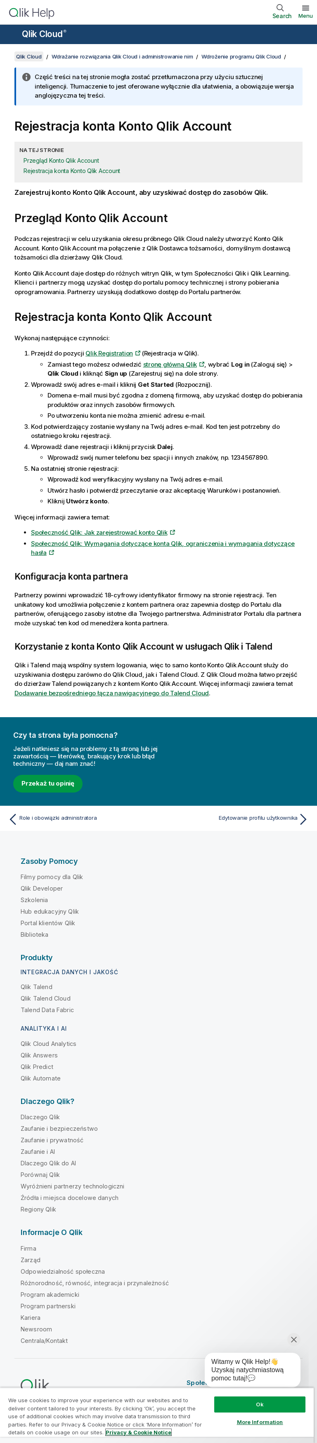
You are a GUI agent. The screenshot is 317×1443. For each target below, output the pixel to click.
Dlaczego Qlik (40, 1116)
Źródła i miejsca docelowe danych (69, 1197)
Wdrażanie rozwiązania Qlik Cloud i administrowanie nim (122, 56)
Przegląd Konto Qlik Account (61, 160)
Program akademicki (50, 1294)
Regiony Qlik (38, 1209)
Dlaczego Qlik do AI (48, 1163)
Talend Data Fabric (47, 1009)
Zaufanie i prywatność (52, 1140)
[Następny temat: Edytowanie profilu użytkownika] (236, 819)
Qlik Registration (109, 353)
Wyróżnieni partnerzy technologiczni (73, 1186)
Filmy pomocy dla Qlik (52, 876)
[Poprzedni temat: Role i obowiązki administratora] (81, 819)
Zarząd (30, 1259)
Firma (28, 1248)
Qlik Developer (42, 888)
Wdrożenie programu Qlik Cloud (241, 56)
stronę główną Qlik (170, 364)
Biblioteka (35, 934)
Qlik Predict (37, 1066)
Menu (305, 15)
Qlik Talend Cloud (46, 998)
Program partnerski (48, 1306)
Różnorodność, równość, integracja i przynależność (95, 1282)
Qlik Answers (39, 1055)
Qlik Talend (36, 986)
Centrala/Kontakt (44, 1340)
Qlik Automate (41, 1078)
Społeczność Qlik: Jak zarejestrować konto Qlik (99, 532)
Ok (259, 1404)
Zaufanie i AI (38, 1151)
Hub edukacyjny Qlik (50, 911)
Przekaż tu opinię (47, 783)
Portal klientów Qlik (48, 922)
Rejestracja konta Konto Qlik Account (72, 170)
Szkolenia (34, 899)
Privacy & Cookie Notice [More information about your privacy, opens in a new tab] (138, 1432)
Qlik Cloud (44, 34)
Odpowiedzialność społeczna (63, 1271)
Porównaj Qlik (40, 1174)
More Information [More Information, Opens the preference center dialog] (260, 1422)
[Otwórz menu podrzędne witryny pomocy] (11, 35)
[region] (157, 1415)
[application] (247, 1371)
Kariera (30, 1317)
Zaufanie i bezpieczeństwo (59, 1128)
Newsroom (36, 1329)
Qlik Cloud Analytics (48, 1043)
